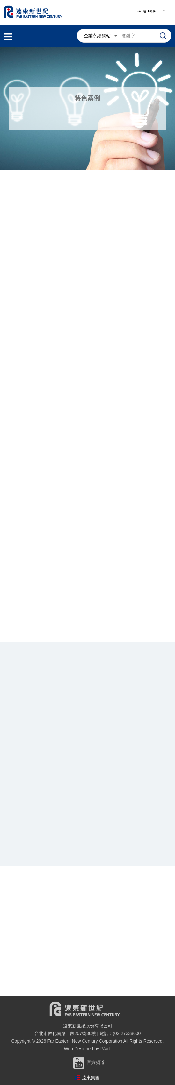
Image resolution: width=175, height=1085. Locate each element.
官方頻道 (88, 1062)
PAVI (105, 1048)
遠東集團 (91, 1077)
